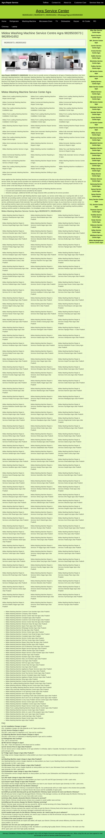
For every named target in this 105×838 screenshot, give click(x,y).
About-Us (67, 3)
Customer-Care (80, 3)
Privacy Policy (21, 833)
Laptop (14, 27)
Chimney (5, 27)
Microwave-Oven (45, 21)
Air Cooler (86, 21)
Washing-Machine (29, 21)
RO (94, 21)
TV (57, 21)
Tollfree (46, 3)
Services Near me (96, 3)
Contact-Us (56, 3)
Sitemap (5, 833)
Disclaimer (12, 833)
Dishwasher (65, 21)
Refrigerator (14, 21)
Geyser (76, 21)
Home (4, 21)
